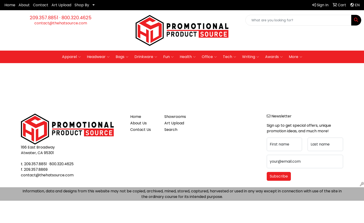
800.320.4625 (76, 17)
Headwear (98, 57)
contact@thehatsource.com (60, 23)
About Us (138, 123)
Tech (229, 57)
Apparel (71, 57)
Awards (274, 57)
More (295, 57)
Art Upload (61, 5)
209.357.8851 (44, 17)
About (24, 5)
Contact (40, 5)
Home (9, 5)
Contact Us (140, 129)
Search (170, 129)
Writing (250, 57)
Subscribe (279, 176)
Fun (168, 57)
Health (188, 57)
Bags (122, 57)
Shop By (82, 5)
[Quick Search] (298, 20)
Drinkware (145, 57)
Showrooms (175, 116)
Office (209, 57)
